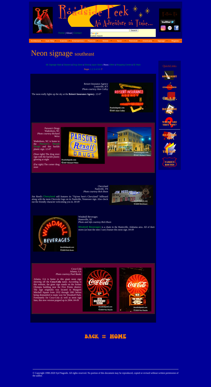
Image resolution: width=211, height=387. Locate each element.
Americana (147, 41)
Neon (119, 41)
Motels (105, 41)
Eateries (63, 41)
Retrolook (133, 41)
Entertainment (78, 41)
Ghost (87, 65)
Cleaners (67, 65)
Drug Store (78, 65)
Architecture (36, 41)
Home (61, 33)
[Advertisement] (169, 220)
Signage (161, 41)
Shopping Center (123, 65)
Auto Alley (49, 41)
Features (92, 41)
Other (112, 65)
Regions (175, 41)
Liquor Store (96, 65)
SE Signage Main (54, 65)
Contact (78, 33)
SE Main (137, 65)
